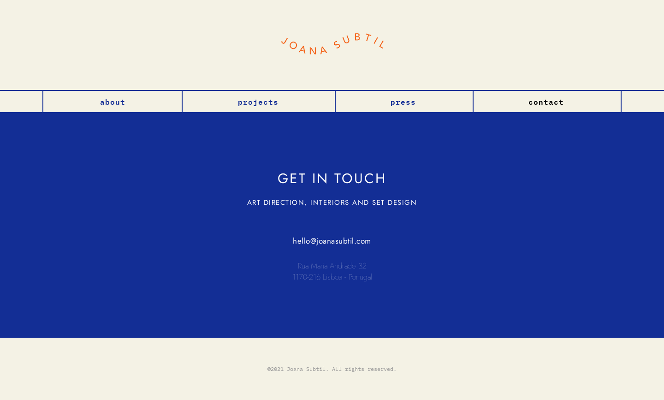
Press (403, 101)
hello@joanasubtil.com (332, 240)
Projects (258, 101)
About (112, 101)
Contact (546, 101)
